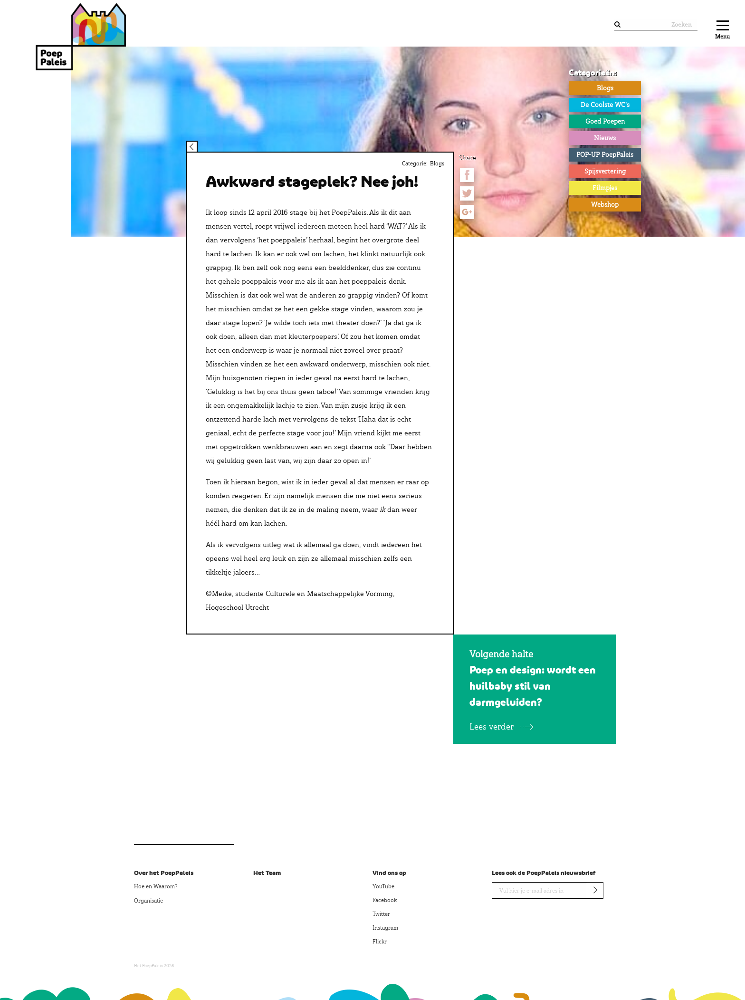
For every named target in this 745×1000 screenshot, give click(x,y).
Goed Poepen (605, 121)
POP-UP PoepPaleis (604, 154)
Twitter (381, 914)
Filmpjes (604, 187)
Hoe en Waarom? (155, 886)
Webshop (605, 204)
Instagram (385, 928)
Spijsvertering (605, 171)
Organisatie (148, 900)
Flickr (379, 941)
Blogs (605, 88)
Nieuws (605, 138)
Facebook (384, 900)
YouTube (383, 886)
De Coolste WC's (605, 104)
